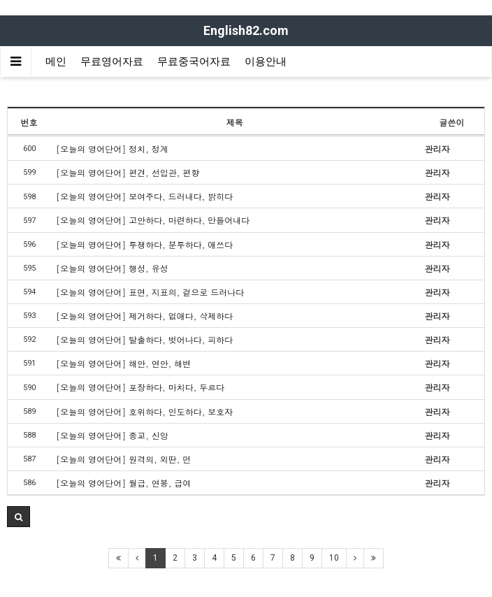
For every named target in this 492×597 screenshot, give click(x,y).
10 (334, 558)
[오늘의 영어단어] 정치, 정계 (112, 148)
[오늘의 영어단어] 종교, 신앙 (112, 435)
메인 (55, 61)
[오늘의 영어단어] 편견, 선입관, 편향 (127, 172)
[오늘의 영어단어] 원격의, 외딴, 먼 (123, 459)
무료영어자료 (111, 61)
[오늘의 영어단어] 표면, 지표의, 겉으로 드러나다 (150, 292)
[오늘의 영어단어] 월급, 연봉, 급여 (123, 483)
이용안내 (266, 61)
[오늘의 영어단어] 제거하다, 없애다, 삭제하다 (144, 316)
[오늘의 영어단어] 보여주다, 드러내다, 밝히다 (144, 196)
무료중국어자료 (194, 61)
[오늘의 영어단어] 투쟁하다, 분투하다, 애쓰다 (144, 244)
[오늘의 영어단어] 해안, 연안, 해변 (123, 363)
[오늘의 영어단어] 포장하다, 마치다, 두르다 (140, 387)
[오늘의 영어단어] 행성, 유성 (112, 268)
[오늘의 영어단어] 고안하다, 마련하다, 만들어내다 (152, 220)
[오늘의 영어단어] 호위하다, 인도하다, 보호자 (144, 411)
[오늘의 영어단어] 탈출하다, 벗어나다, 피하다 (144, 339)
